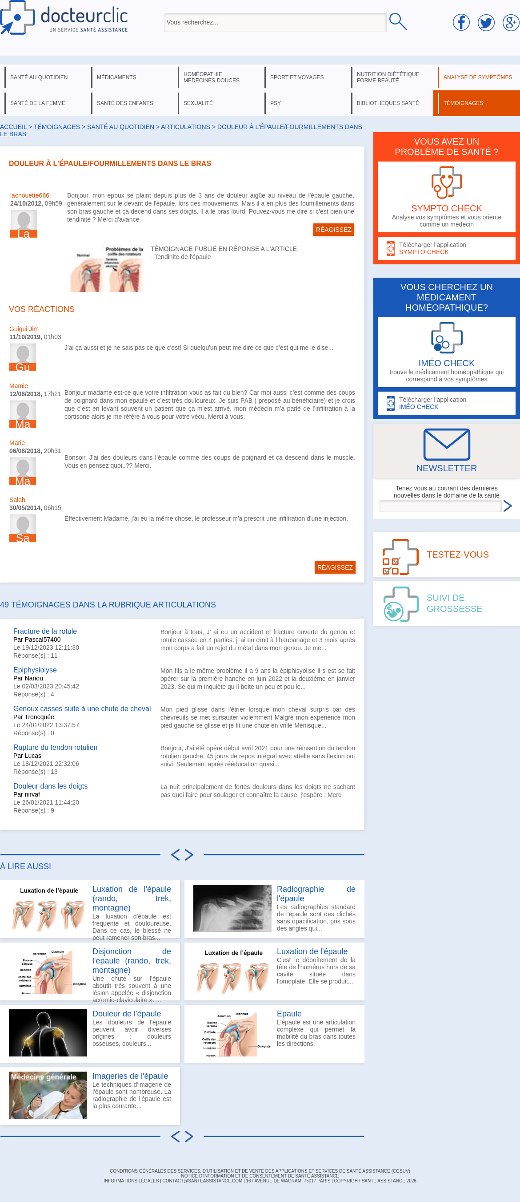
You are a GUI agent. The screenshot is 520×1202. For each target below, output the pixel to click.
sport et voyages (297, 77)
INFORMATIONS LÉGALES (131, 1180)
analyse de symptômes (478, 77)
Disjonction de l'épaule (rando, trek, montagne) (131, 961)
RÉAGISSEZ (334, 229)
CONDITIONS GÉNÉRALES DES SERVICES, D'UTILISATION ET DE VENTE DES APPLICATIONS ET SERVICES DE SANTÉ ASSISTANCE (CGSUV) (260, 1171)
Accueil (13, 126)
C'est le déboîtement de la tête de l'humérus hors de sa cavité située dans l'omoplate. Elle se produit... (274, 970)
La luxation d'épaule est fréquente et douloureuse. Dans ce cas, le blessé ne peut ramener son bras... (90, 911)
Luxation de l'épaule (312, 951)
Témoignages (57, 126)
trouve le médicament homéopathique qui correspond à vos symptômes (446, 352)
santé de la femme (37, 103)
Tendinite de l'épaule (182, 256)
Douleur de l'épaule (126, 1013)
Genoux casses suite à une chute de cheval (82, 708)
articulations (185, 126)
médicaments (116, 77)
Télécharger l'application (446, 248)
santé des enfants (125, 103)
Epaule (289, 1013)
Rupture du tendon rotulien (55, 747)
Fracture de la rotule (45, 631)
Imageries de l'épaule (130, 1076)
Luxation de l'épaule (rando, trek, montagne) (131, 898)
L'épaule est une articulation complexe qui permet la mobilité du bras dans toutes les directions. (274, 1032)
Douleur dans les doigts (50, 786)
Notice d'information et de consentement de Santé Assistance (260, 1176)
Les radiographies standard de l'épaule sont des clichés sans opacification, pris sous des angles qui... (274, 908)
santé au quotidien (39, 77)
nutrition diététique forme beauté (388, 77)
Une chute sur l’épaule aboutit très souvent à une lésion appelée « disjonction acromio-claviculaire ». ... (90, 973)
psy (275, 103)
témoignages (463, 103)
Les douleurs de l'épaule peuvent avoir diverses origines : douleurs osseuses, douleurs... (90, 1032)
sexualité (198, 103)
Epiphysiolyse (35, 670)
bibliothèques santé (388, 103)
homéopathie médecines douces (212, 77)
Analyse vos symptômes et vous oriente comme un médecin (446, 197)
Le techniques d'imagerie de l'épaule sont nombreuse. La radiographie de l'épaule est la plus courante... (90, 1095)
